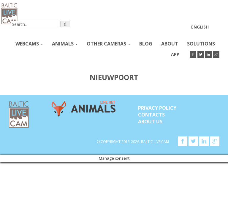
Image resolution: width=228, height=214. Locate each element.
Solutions (201, 43)
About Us (150, 121)
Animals (65, 43)
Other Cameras (108, 43)
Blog (145, 43)
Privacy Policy (157, 108)
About (169, 43)
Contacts (151, 114)
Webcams (29, 43)
